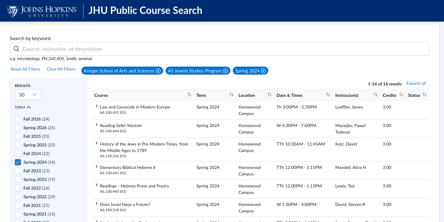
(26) (36, 188)
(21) (36, 205)
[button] (122, 70)
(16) (39, 162)
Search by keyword (30, 38)
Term (23, 107)
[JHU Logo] (42, 11)
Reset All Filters (25, 69)
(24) (36, 118)
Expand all (416, 83)
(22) (36, 153)
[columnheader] (143, 95)
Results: (23, 85)
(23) (36, 170)
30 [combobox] (22, 94)
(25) (39, 127)
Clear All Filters (61, 69)
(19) (39, 179)
